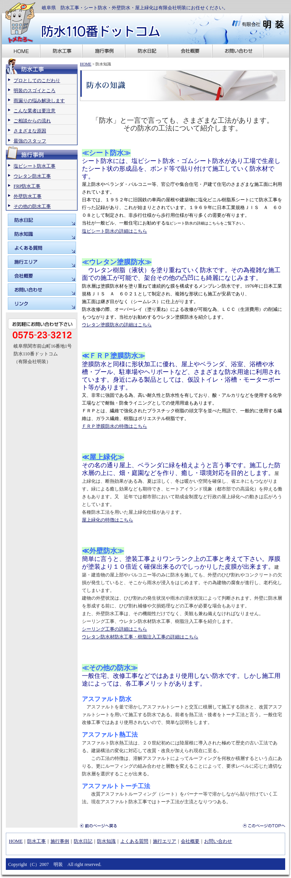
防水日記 (83, 841)
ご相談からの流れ (32, 120)
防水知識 (106, 841)
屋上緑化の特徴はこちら (107, 520)
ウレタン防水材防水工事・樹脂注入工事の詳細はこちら (140, 637)
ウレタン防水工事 (32, 176)
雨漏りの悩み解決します (39, 100)
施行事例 (59, 841)
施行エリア (164, 841)
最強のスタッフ (30, 141)
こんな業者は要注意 (34, 110)
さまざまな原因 (30, 131)
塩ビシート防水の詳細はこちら (114, 231)
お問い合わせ (218, 841)
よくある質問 (134, 841)
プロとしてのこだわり (37, 80)
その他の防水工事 (32, 206)
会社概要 (190, 841)
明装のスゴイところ (34, 90)
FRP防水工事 (27, 186)
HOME (85, 64)
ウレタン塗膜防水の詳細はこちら (117, 325)
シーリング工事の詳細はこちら (114, 629)
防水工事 (36, 841)
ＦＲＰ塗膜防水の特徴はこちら (114, 426)
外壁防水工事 (28, 196)
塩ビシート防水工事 (34, 166)
